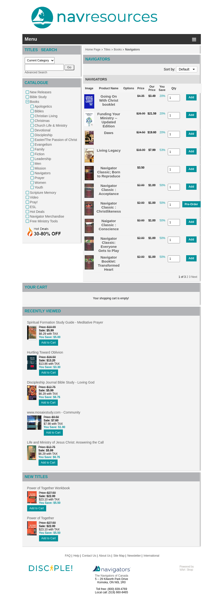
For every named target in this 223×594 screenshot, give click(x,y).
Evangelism (43, 144)
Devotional (42, 130)
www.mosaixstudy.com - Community (53, 412)
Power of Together (40, 518)
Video (34, 197)
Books (34, 102)
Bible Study (38, 97)
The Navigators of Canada (111, 575)
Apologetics (43, 106)
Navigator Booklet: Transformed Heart (108, 263)
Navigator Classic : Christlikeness (109, 207)
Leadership (43, 159)
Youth (39, 187)
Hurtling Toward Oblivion (45, 352)
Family (40, 149)
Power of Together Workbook (48, 488)
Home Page (92, 49)
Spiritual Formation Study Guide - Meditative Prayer (65, 322)
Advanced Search (36, 72)
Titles (107, 49)
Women (40, 183)
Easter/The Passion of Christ (56, 140)
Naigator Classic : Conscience (109, 225)
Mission (40, 168)
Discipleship (44, 135)
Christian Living (46, 116)
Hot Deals (37, 212)
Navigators (43, 173)
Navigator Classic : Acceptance (109, 190)
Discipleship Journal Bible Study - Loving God (60, 382)
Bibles (39, 111)
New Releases (40, 92)
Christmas (42, 121)
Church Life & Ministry (51, 125)
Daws (108, 133)
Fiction (40, 154)
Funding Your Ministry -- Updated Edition (108, 120)
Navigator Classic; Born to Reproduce (108, 172)
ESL (33, 207)
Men (38, 163)
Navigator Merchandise (47, 216)
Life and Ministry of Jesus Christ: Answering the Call (65, 442)
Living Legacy (109, 150)
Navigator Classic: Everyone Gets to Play (108, 244)
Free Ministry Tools (44, 221)
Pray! (34, 202)
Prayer (40, 178)
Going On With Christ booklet (108, 100)
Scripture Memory (43, 193)
